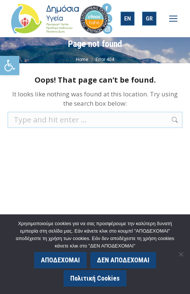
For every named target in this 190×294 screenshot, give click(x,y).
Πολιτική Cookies (95, 278)
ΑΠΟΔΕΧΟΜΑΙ (60, 260)
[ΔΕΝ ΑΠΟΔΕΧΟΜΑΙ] (180, 254)
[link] (9, 65)
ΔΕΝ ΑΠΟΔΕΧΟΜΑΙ (123, 260)
